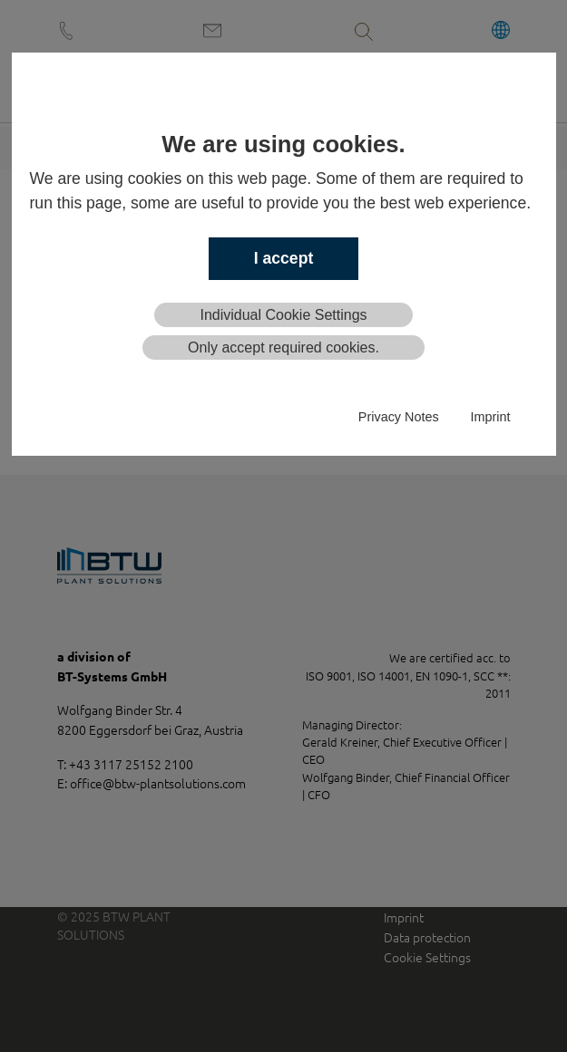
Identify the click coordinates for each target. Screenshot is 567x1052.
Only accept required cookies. (283, 347)
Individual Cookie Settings (283, 315)
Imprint (491, 417)
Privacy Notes (398, 417)
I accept (284, 258)
